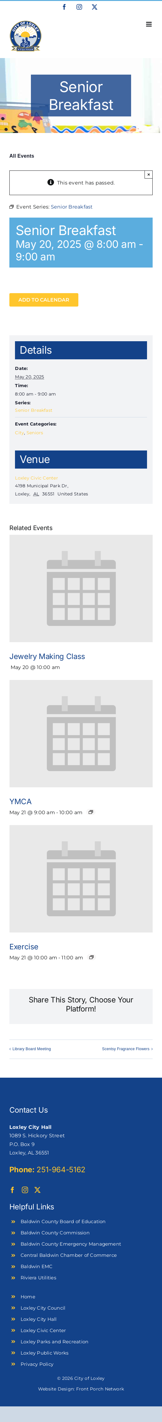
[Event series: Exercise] (91, 957)
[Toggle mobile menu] (149, 24)
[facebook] (12, 1190)
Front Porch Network (100, 1389)
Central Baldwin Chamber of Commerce (69, 1255)
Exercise (23, 946)
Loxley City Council (43, 1308)
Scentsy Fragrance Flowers (126, 1049)
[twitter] (37, 1190)
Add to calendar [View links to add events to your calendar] (43, 300)
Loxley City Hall (39, 1319)
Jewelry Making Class (47, 656)
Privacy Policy (37, 1364)
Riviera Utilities (38, 1278)
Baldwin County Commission (55, 1233)
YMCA (20, 801)
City (19, 432)
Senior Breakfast (33, 410)
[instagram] (25, 1190)
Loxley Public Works (45, 1353)
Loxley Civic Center (36, 478)
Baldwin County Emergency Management (71, 1244)
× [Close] (148, 174)
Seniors (35, 432)
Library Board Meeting (31, 1049)
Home (28, 1297)
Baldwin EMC (37, 1266)
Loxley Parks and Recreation (54, 1342)
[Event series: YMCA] (91, 812)
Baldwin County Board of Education (63, 1221)
